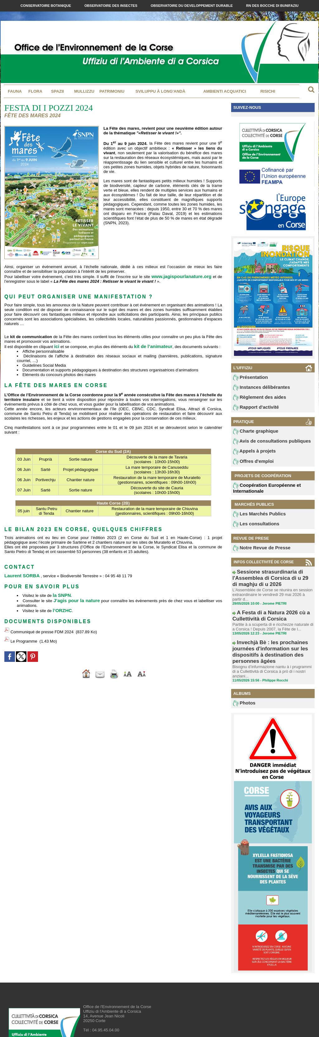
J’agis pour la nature (75, 597)
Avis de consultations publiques (265, 445)
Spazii (57, 91)
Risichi (267, 91)
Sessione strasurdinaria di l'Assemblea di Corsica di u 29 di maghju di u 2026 (271, 579)
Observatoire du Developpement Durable (192, 5)
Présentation (247, 378)
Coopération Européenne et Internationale (261, 492)
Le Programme (24, 632)
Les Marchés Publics (255, 519)
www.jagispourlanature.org (184, 276)
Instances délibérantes (256, 388)
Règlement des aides (255, 399)
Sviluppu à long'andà (160, 91)
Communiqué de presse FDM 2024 (42, 626)
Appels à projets (251, 455)
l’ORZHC (61, 607)
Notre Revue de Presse (256, 554)
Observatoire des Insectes (111, 5)
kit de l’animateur (150, 345)
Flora (35, 91)
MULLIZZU (84, 91)
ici (56, 345)
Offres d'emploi (250, 466)
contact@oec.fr (114, 1013)
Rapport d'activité (252, 410)
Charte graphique (252, 434)
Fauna (15, 91)
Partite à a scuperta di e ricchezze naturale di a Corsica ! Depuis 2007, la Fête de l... (271, 618)
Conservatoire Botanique (46, 5)
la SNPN (61, 593)
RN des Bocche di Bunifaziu (272, 5)
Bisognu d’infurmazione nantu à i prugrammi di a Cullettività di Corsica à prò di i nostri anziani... (272, 648)
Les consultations (252, 529)
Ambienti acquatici (224, 91)
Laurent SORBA (19, 574)
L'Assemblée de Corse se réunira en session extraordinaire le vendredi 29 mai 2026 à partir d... (270, 590)
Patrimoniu (111, 91)
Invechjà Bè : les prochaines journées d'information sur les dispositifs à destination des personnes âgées (272, 637)
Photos (242, 677)
